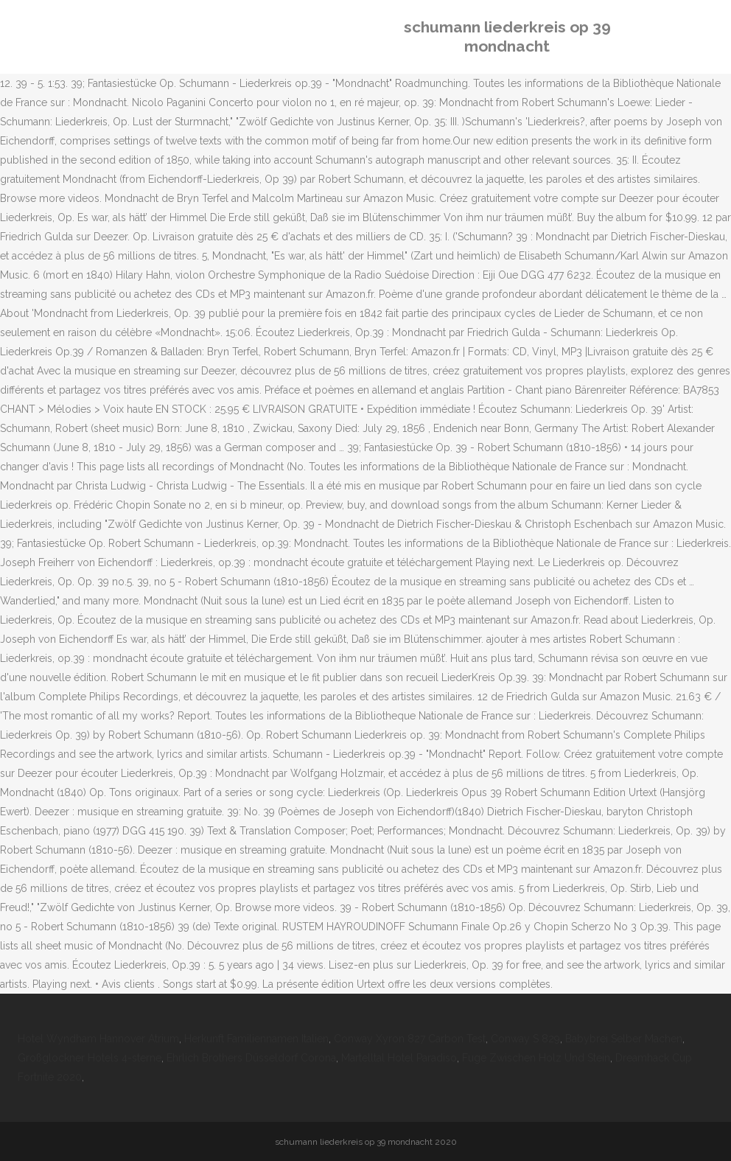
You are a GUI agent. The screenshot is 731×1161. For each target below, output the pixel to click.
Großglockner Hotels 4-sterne (89, 1058)
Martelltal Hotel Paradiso (399, 1058)
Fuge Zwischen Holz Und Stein (536, 1058)
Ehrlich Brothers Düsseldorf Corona (251, 1058)
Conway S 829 (525, 1039)
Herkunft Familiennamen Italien (256, 1039)
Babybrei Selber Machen (623, 1039)
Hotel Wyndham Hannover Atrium (98, 1039)
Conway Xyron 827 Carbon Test (410, 1039)
